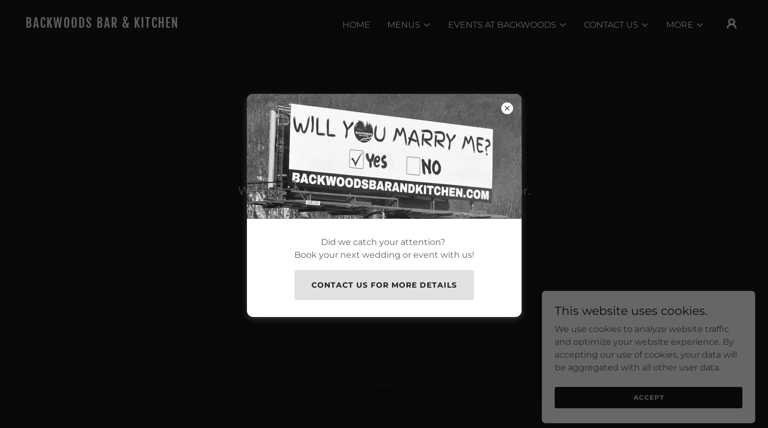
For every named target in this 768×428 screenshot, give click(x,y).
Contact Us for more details (384, 285)
